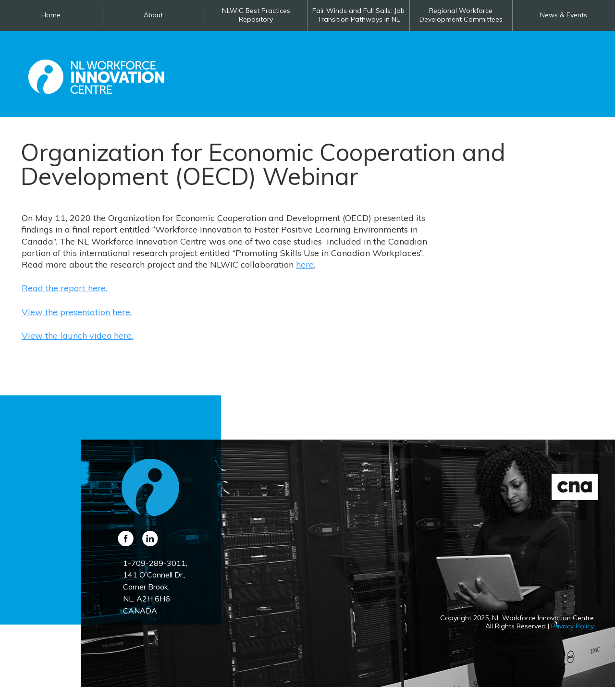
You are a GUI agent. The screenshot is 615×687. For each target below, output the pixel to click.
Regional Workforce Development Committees (461, 15)
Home (51, 15)
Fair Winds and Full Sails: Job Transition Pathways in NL (358, 15)
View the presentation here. (77, 312)
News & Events (563, 15)
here (305, 264)
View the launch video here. (77, 335)
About (153, 15)
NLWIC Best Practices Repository (256, 15)
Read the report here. (64, 288)
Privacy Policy (572, 626)
